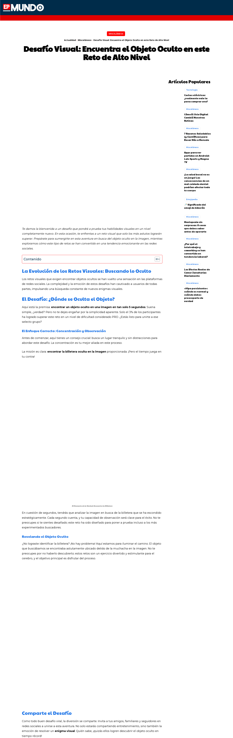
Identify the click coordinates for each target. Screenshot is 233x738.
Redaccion (58, 632)
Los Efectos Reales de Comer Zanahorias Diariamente (197, 272)
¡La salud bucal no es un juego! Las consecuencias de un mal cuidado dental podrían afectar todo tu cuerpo (197, 181)
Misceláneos (116, 33)
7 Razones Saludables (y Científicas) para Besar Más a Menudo (197, 136)
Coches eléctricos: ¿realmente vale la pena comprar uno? (196, 97)
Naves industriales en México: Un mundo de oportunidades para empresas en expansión (170, 696)
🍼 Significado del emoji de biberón (195, 205)
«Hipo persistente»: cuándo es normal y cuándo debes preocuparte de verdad (196, 294)
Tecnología (191, 89)
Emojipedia (191, 199)
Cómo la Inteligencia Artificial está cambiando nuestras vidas (51, 696)
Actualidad (70, 40)
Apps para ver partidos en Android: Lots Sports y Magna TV (196, 156)
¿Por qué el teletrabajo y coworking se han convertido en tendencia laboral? (196, 249)
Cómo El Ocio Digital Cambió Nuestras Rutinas (196, 116)
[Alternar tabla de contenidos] (155, 197)
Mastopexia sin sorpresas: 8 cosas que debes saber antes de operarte (195, 226)
